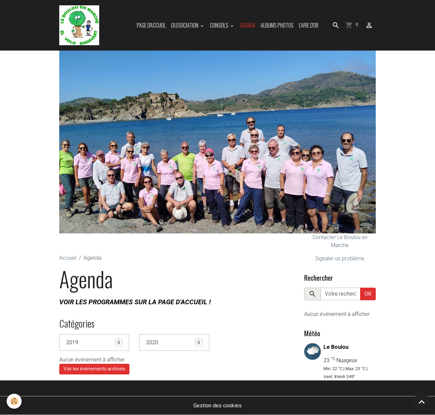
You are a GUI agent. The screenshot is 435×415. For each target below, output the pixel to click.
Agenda (247, 25)
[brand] (80, 25)
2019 (72, 342)
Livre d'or (309, 25)
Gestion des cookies (217, 405)
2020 (152, 342)
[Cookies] (14, 401)
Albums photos (277, 25)
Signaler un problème (339, 258)
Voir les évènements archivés (94, 368)
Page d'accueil (151, 25)
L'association (185, 25)
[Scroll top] (421, 401)
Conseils (219, 25)
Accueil (67, 258)
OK (367, 294)
